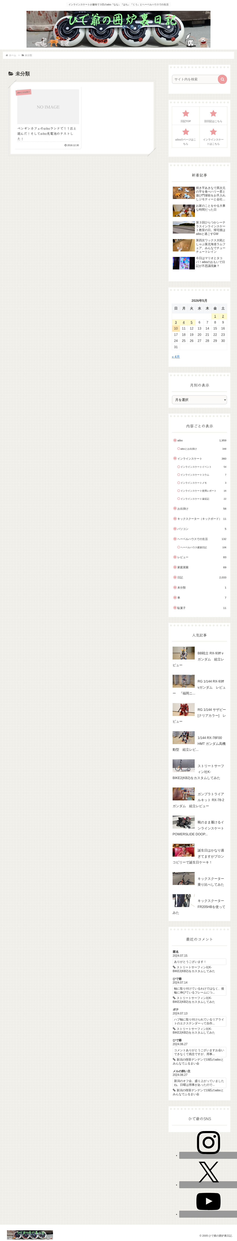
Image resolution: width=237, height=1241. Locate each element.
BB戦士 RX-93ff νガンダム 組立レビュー (198, 659)
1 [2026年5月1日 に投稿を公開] (215, 316)
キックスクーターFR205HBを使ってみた (199, 907)
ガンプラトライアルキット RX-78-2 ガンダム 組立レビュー (198, 800)
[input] (197, 79)
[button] (222, 79)
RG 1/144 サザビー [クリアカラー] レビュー (199, 715)
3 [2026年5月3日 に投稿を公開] (176, 322)
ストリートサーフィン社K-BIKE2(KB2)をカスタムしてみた (198, 772)
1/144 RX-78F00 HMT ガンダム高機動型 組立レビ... (199, 744)
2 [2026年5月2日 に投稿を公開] (223, 316)
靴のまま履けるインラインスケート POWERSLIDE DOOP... (200, 828)
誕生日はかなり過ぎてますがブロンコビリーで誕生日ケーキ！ (198, 856)
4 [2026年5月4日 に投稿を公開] (184, 322)
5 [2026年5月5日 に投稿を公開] (191, 322)
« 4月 (176, 357)
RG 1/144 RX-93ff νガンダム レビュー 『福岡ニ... (199, 687)
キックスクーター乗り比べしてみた (211, 881)
